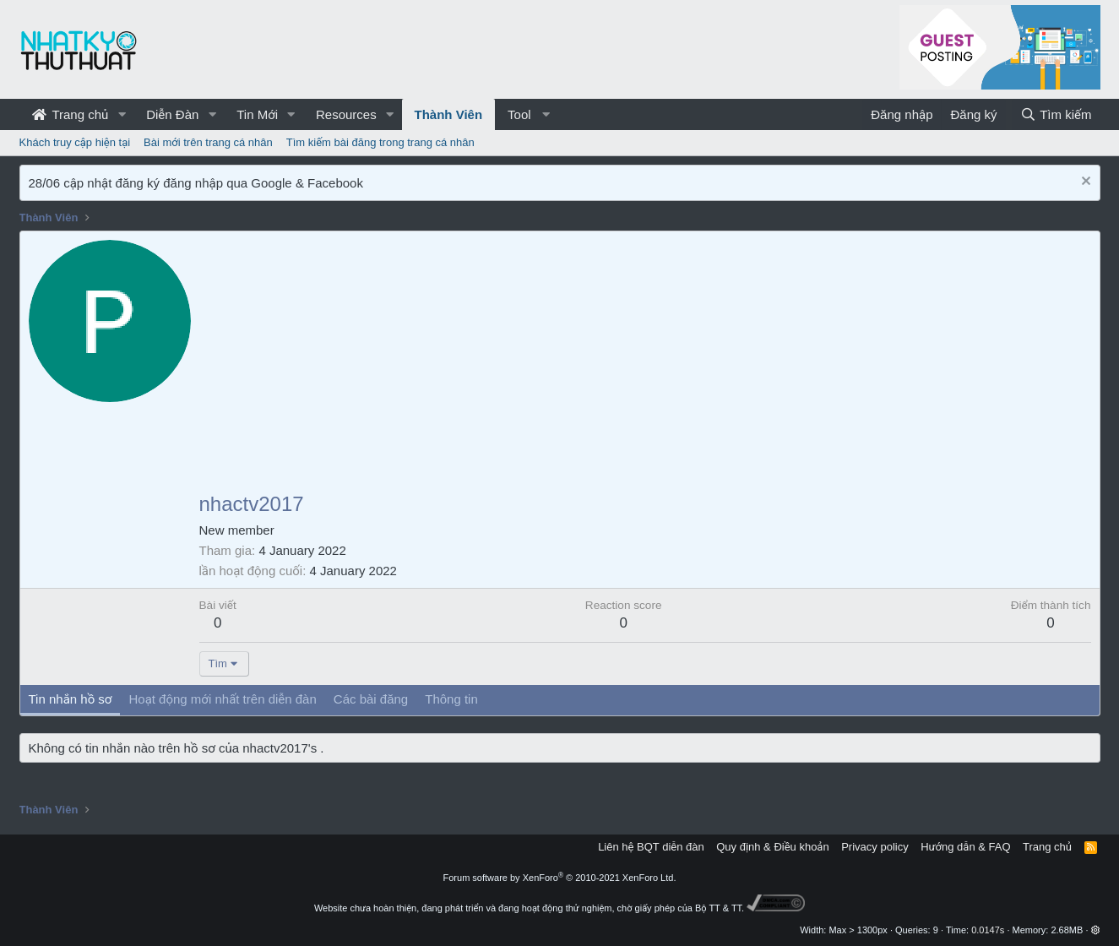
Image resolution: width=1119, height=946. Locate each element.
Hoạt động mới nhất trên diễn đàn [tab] (222, 699)
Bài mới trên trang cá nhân (208, 142)
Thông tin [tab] (451, 699)
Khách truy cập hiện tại (75, 142)
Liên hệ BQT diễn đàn (651, 846)
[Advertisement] (645, 366)
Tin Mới (257, 114)
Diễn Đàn (172, 114)
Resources (346, 114)
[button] (121, 114)
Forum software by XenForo (559, 878)
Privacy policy (874, 846)
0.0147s (987, 930)
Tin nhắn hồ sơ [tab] (70, 699)
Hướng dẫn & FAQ (965, 846)
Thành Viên (449, 114)
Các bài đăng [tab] (371, 699)
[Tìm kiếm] (1056, 114)
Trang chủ (70, 114)
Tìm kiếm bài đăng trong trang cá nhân (380, 142)
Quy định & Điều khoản (772, 846)
